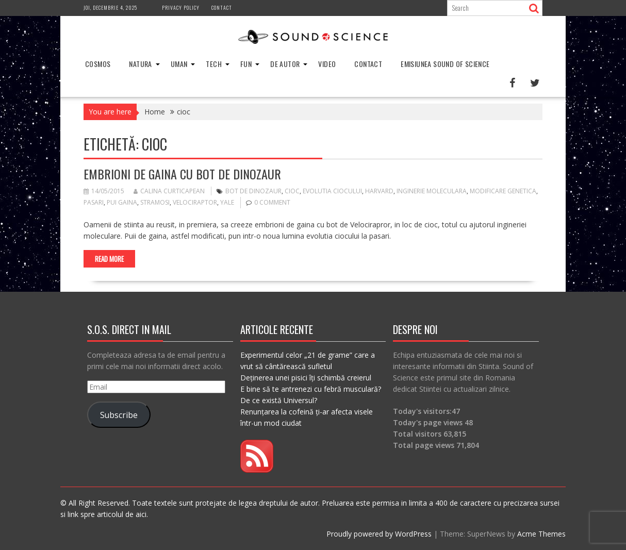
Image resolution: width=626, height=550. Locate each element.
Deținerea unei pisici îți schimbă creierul (305, 377)
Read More (109, 259)
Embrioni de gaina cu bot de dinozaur (182, 173)
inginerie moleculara (432, 191)
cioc (292, 191)
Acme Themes (541, 534)
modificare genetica (503, 191)
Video (327, 63)
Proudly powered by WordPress (379, 534)
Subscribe (119, 415)
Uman (179, 63)
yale (227, 202)
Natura (140, 63)
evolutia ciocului (332, 191)
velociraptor (195, 202)
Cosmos (97, 63)
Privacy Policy (181, 7)
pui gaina (122, 202)
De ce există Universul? (278, 400)
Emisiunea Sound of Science (445, 63)
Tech (214, 63)
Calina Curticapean (169, 191)
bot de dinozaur (253, 191)
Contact (221, 7)
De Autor (285, 63)
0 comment (272, 202)
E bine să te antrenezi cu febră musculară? (310, 389)
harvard (379, 191)
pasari (94, 202)
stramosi (155, 202)
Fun (246, 63)
